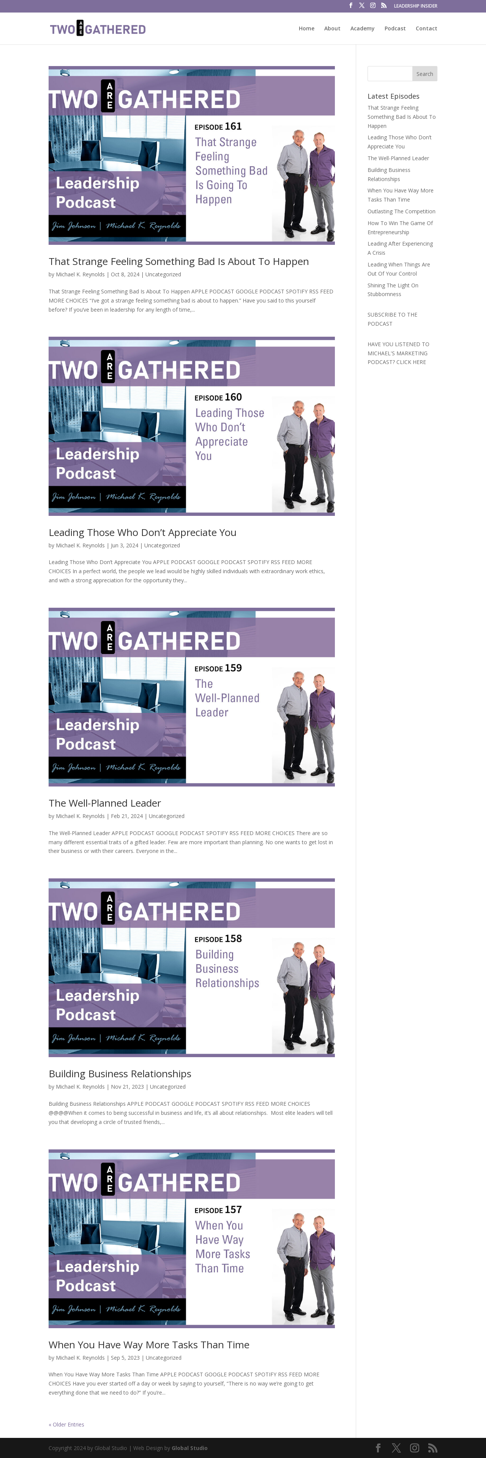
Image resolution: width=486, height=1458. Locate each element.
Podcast (395, 29)
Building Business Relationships (120, 1073)
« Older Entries (66, 1424)
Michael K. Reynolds (80, 274)
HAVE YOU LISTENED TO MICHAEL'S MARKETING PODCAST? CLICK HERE (398, 353)
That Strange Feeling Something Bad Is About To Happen (179, 261)
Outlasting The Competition (402, 211)
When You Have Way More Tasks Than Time (149, 1344)
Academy (362, 29)
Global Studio (190, 1448)
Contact (426, 29)
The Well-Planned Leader (105, 803)
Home (306, 29)
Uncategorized (163, 274)
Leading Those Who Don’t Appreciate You (143, 532)
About (332, 29)
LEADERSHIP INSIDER (415, 6)
